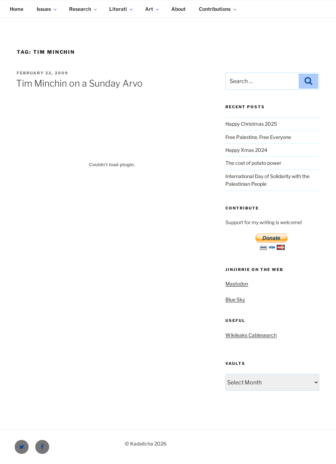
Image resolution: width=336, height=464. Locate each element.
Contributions (218, 9)
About (178, 9)
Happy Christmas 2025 (251, 124)
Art (152, 9)
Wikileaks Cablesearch (251, 335)
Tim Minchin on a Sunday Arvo (79, 83)
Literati (121, 9)
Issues (47, 9)
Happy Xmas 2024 (246, 150)
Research (83, 9)
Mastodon (236, 284)
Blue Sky (235, 299)
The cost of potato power (253, 163)
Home (16, 9)
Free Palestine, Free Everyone (258, 137)
